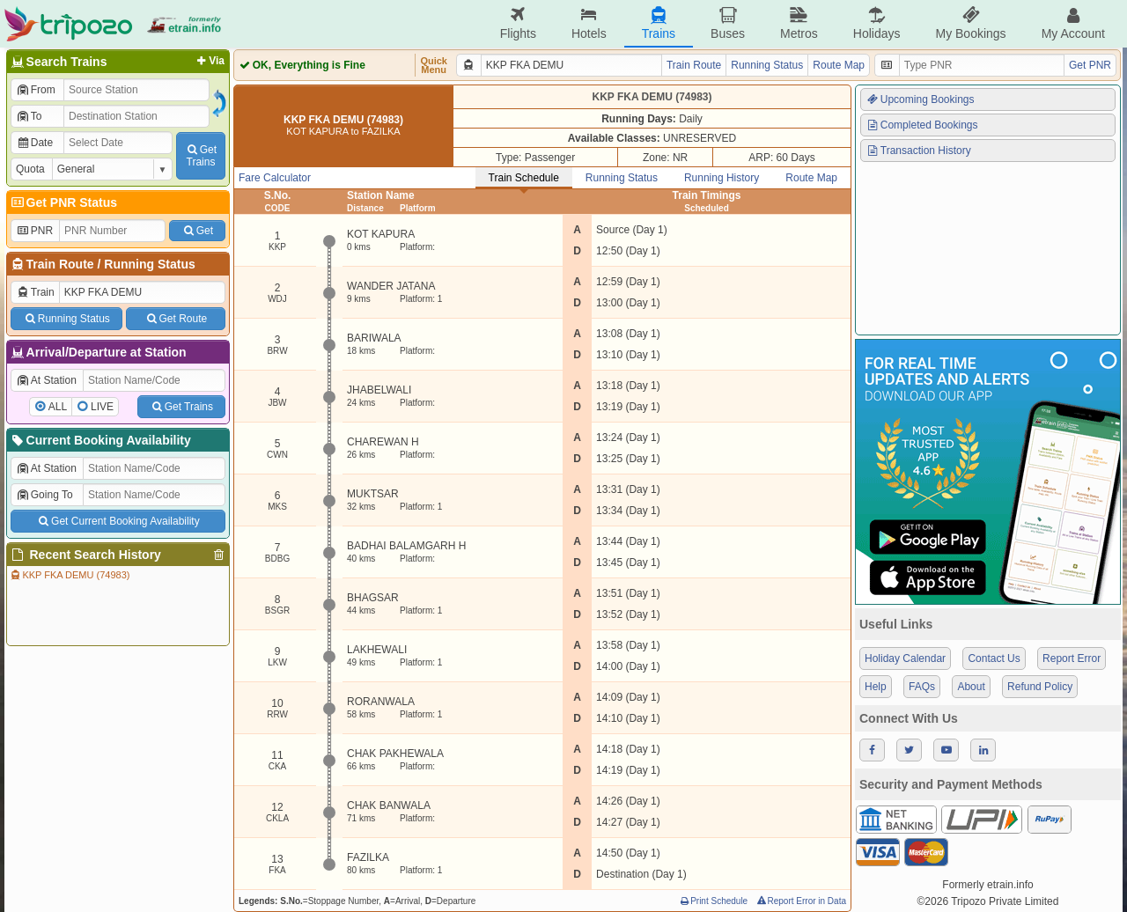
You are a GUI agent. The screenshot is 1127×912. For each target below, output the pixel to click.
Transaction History (918, 150)
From (35, 90)
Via (209, 61)
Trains (658, 23)
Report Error (1071, 658)
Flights (518, 23)
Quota (30, 169)
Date (34, 142)
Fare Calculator (275, 178)
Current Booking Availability (100, 440)
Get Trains (181, 407)
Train (35, 292)
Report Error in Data (800, 901)
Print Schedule (713, 901)
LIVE (102, 407)
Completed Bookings (922, 125)
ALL (57, 407)
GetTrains (201, 155)
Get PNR (1090, 65)
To (28, 116)
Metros (799, 23)
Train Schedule (524, 178)
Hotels (589, 23)
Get (197, 230)
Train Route (60, 264)
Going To (44, 495)
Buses (728, 23)
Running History (721, 178)
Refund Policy (1039, 686)
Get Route (175, 319)
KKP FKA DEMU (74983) (69, 575)
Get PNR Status (63, 202)
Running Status (149, 264)
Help (876, 686)
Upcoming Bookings (920, 99)
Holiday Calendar (905, 658)
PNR (34, 230)
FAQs (922, 686)
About (970, 686)
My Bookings (970, 23)
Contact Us (994, 658)
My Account (1073, 23)
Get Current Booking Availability (117, 521)
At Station (46, 380)
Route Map (839, 65)
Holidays (877, 23)
